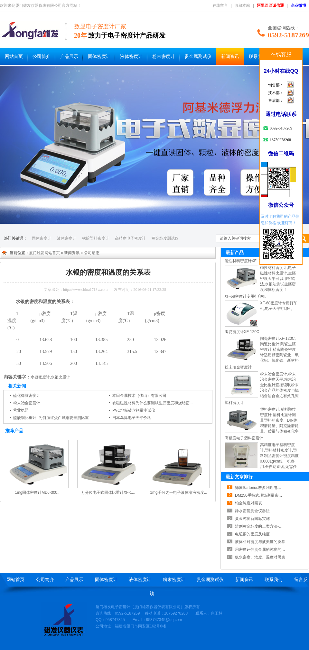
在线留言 (220, 5)
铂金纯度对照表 (248, 503)
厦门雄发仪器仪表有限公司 (157, 607)
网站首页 (14, 56)
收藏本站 (242, 5)
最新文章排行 (239, 476)
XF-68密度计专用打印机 (245, 296)
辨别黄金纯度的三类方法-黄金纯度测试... (270, 526)
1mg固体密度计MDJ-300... (38, 492)
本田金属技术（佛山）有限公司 (139, 395)
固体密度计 (99, 56)
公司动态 (91, 253)
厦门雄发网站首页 (44, 253)
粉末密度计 (163, 56)
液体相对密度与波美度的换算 (260, 542)
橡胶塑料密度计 (95, 238)
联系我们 (258, 56)
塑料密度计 (234, 402)
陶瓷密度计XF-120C (242, 332)
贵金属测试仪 (197, 56)
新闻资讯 (230, 56)
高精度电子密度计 (130, 238)
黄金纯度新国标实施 (252, 518)
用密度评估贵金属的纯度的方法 (262, 549)
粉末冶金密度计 (26, 403)
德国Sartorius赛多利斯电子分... (261, 487)
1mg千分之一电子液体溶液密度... (178, 492)
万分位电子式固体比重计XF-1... (108, 492)
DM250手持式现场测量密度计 (260, 495)
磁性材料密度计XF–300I (245, 261)
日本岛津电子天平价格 (131, 418)
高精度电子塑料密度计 (244, 438)
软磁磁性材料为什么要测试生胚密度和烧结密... (152, 403)
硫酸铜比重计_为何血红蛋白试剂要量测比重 (51, 418)
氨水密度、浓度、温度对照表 (260, 557)
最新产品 (235, 252)
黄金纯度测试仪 (165, 238)
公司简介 (42, 56)
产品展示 (69, 56)
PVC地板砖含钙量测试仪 (133, 410)
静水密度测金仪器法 (252, 511)
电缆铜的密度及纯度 (252, 534)
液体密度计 (131, 56)
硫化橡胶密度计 (26, 395)
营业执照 (21, 410)
